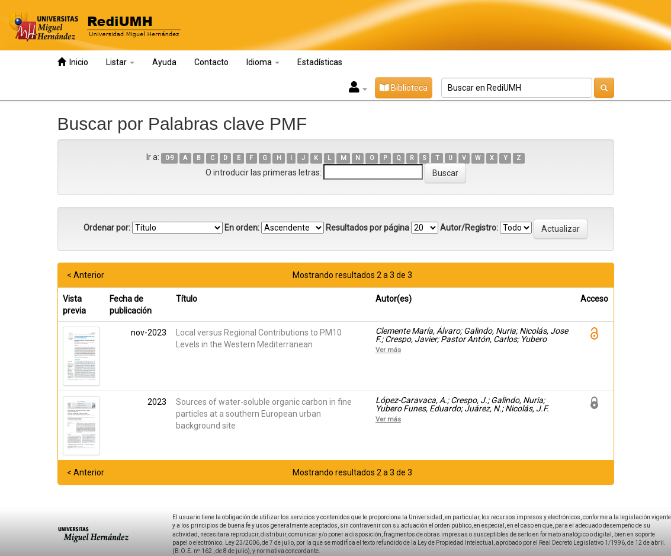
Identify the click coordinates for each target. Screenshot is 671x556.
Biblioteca (404, 87)
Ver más (388, 350)
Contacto (211, 62)
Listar (120, 62)
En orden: (241, 227)
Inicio (72, 62)
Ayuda (164, 62)
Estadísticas (319, 62)
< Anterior (85, 275)
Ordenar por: (107, 227)
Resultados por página (367, 227)
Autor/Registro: (469, 227)
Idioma (263, 62)
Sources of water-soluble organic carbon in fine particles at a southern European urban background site (264, 413)
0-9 (169, 158)
